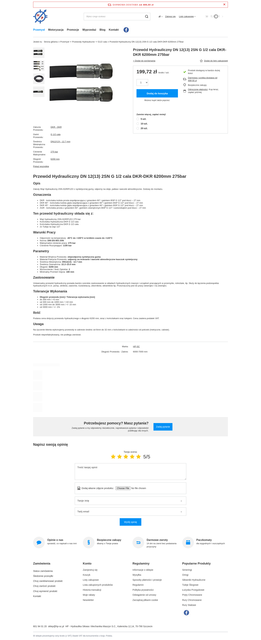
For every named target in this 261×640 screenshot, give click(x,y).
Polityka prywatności (143, 590)
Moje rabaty (89, 595)
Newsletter (88, 600)
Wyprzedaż (89, 29)
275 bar (54, 151)
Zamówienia (41, 563)
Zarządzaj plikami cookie (145, 600)
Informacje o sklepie (142, 570)
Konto (87, 563)
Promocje (73, 29)
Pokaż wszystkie (41, 166)
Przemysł (39, 29)
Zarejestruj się (90, 570)
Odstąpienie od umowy (144, 595)
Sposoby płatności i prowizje (147, 580)
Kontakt (114, 29)
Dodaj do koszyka (157, 93)
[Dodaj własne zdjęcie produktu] (138, 488)
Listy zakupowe (186, 16)
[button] (54, 565)
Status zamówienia (43, 570)
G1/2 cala (102, 41)
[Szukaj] (146, 16)
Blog (103, 29)
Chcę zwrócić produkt (44, 585)
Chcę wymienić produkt (45, 590)
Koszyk (86, 575)
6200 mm (55, 159)
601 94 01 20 (40, 626)
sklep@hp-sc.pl (56, 626)
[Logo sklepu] (40, 16)
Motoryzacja (55, 29)
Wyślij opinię (130, 522)
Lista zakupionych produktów (98, 585)
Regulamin (138, 585)
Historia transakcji (92, 590)
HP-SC (136, 346)
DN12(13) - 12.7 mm (60, 141)
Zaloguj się (170, 16)
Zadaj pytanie (163, 426)
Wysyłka (136, 575)
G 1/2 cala (55, 134)
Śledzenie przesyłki (43, 575)
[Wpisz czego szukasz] (117, 16)
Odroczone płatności (198, 89)
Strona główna (51, 41)
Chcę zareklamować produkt (48, 580)
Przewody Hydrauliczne (83, 41)
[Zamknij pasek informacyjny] (224, 4)
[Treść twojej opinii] (130, 471)
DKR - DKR (56, 127)
